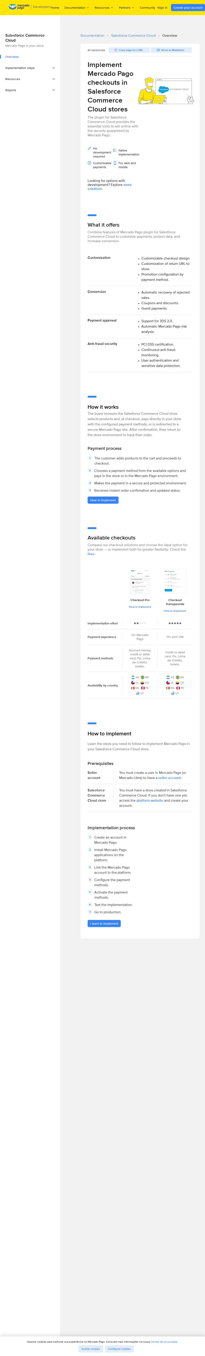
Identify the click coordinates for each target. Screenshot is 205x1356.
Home (55, 7)
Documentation (92, 35)
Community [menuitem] (149, 7)
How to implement (140, 607)
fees (91, 553)
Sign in (162, 7)
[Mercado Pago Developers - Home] (30, 7)
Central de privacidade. (164, 1342)
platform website (150, 800)
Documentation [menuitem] (76, 7)
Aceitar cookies (91, 1349)
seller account (169, 777)
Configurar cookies (119, 1349)
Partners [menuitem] (127, 7)
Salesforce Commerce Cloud (133, 35)
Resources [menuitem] (104, 7)
